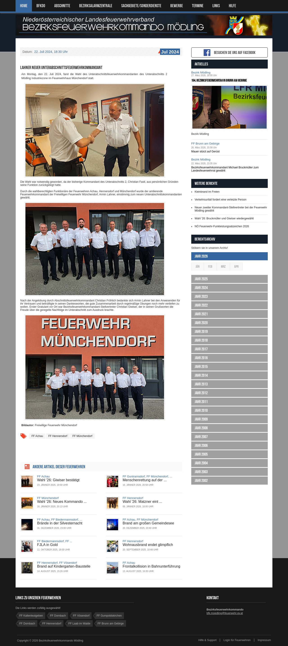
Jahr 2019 (201, 331)
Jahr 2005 (201, 454)
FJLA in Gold (47, 545)
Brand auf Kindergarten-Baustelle (63, 566)
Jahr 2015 (201, 366)
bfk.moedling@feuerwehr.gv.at (225, 613)
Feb (210, 266)
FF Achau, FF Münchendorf (140, 519)
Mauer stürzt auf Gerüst (205, 151)
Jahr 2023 (201, 296)
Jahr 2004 (201, 463)
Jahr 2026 (201, 256)
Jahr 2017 (201, 349)
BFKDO (40, 5)
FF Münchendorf (82, 436)
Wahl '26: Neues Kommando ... (62, 501)
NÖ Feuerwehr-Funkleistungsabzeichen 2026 (222, 226)
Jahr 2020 (201, 323)
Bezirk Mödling (200, 72)
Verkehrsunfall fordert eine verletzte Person (220, 199)
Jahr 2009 (201, 419)
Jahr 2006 (201, 445)
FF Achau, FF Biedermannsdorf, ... (59, 519)
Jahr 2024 (201, 287)
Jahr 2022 (201, 305)
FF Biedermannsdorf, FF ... (54, 541)
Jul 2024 (169, 52)
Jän (198, 266)
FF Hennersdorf (57, 436)
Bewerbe (176, 5)
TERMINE (197, 5)
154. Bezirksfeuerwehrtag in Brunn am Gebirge (219, 80)
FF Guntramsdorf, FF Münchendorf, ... (147, 476)
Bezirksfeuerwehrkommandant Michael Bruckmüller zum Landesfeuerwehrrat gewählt (225, 169)
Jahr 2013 (201, 384)
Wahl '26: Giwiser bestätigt (58, 480)
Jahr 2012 (201, 393)
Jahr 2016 (201, 358)
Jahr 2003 (201, 472)
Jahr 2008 (201, 428)
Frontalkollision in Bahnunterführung (151, 566)
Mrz (223, 266)
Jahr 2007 (201, 436)
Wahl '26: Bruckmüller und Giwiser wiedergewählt (224, 218)
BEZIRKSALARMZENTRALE (95, 5)
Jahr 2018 (201, 340)
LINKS (216, 5)
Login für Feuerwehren (237, 640)
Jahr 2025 (201, 279)
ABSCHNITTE (62, 5)
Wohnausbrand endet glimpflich (148, 545)
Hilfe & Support (207, 640)
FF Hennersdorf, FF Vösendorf (57, 562)
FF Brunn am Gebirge (205, 143)
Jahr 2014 (201, 375)
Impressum (264, 640)
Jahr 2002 (201, 480)
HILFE (232, 5)
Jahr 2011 (201, 401)
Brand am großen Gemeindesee (148, 523)
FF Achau (37, 436)
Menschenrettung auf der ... (145, 480)
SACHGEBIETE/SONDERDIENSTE (141, 5)
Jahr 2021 (201, 314)
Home (23, 5)
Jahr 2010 (201, 410)
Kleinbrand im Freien (207, 191)
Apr (236, 266)
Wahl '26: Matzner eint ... (142, 501)
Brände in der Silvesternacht (59, 523)
